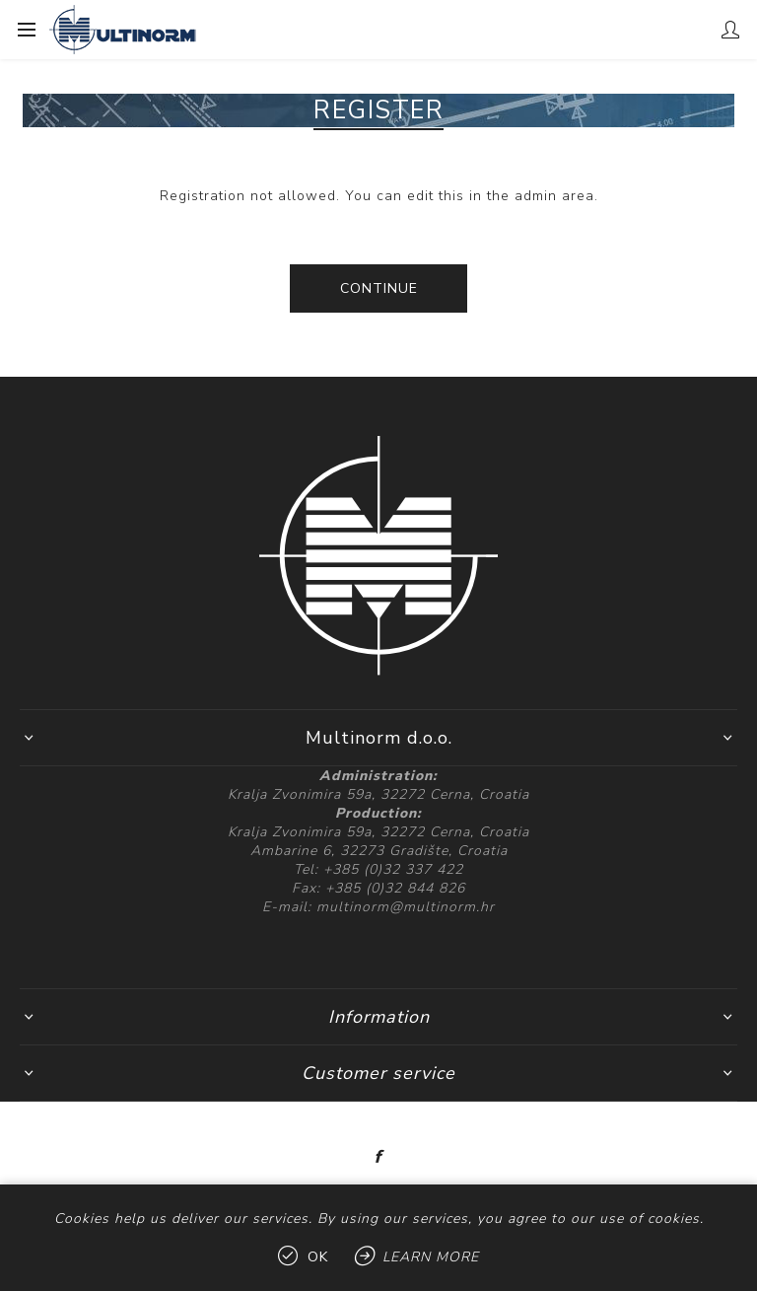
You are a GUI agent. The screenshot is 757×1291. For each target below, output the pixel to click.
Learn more (430, 1257)
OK (318, 1257)
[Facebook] (378, 1157)
